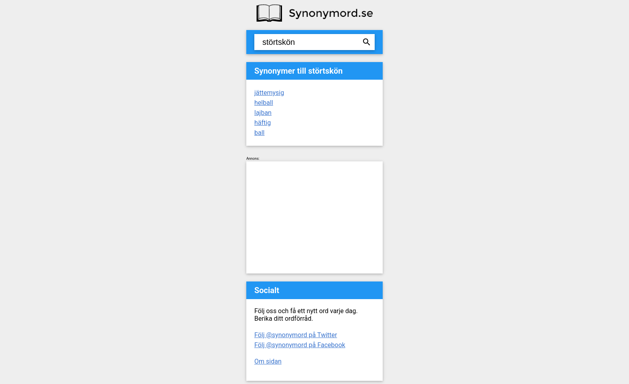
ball (259, 133)
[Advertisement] (314, 217)
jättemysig (269, 93)
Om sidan (268, 361)
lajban (263, 113)
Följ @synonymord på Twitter (295, 335)
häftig (262, 123)
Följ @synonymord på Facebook (299, 345)
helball (263, 103)
